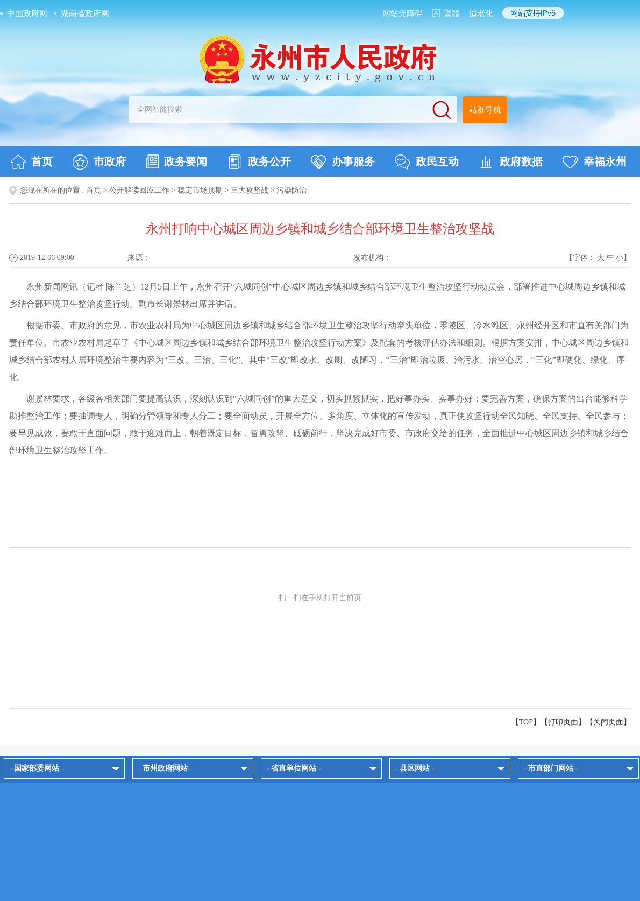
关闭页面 (608, 722)
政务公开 (259, 162)
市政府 (99, 162)
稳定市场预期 (200, 190)
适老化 (481, 13)
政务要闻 (176, 161)
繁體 (452, 13)
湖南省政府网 (85, 13)
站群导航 (485, 109)
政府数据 (511, 162)
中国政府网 (27, 13)
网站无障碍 (402, 13)
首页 (31, 162)
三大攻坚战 (249, 190)
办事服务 (343, 162)
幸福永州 (595, 162)
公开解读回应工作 (139, 190)
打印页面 (563, 722)
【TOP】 (526, 722)
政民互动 (427, 162)
